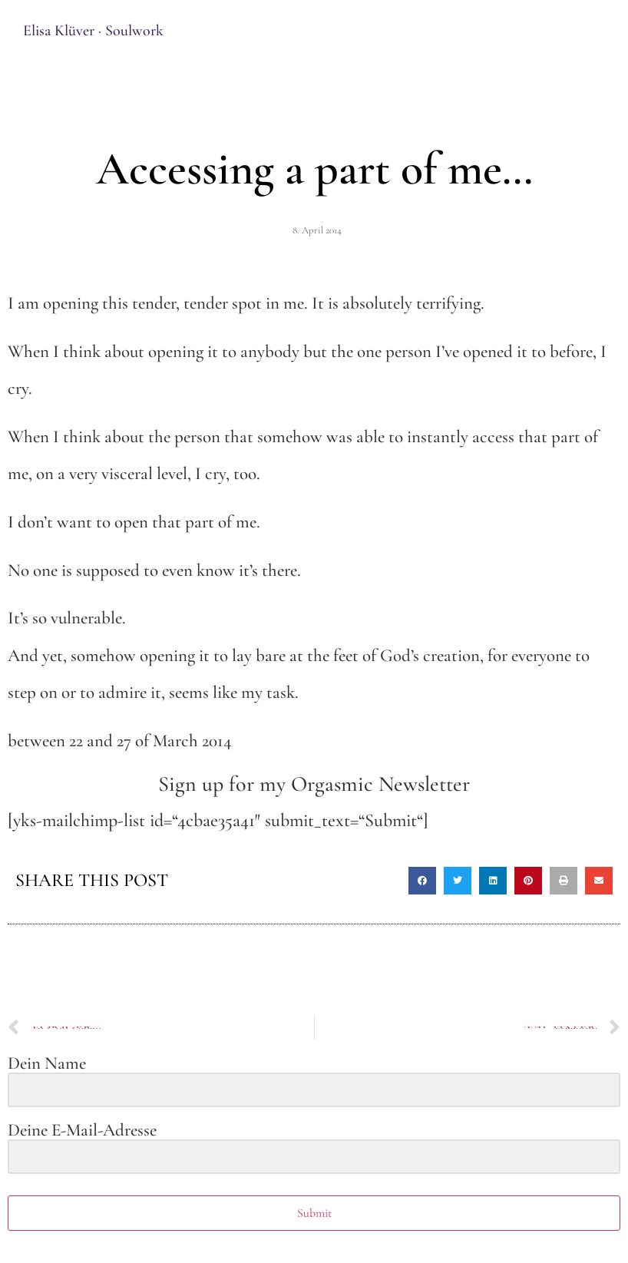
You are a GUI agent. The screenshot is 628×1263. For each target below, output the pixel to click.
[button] (422, 880)
